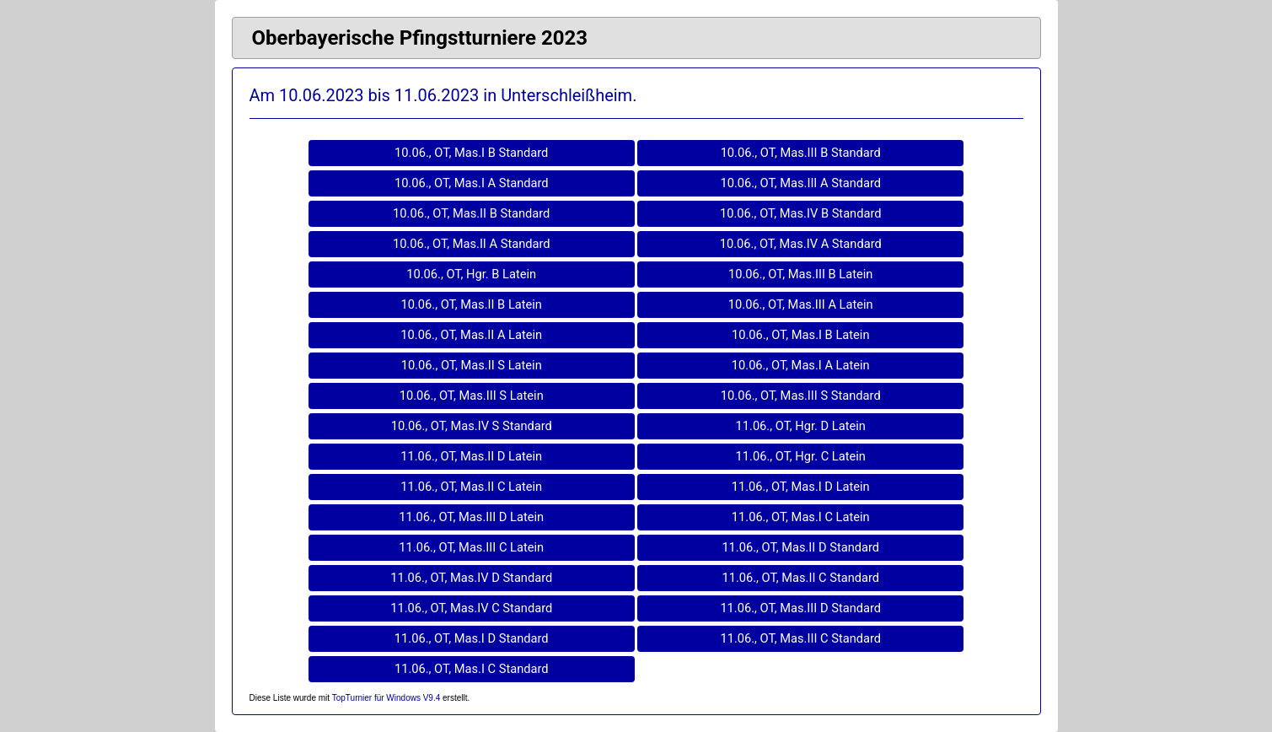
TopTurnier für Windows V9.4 (386, 697)
